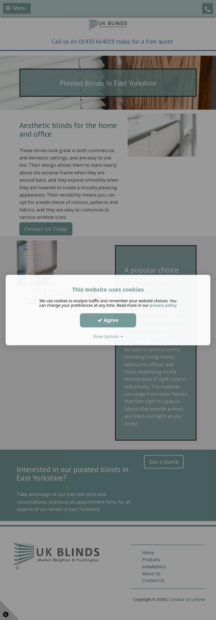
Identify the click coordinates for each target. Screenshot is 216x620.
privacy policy (163, 305)
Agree (108, 320)
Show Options (108, 336)
